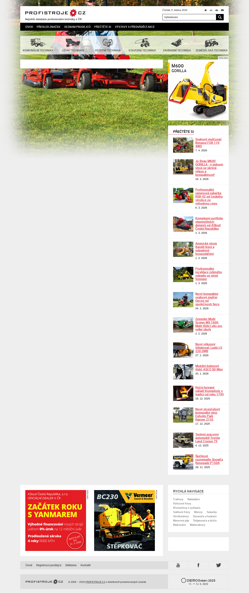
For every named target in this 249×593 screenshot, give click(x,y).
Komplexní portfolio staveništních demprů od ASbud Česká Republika (209, 223)
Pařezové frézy (182, 503)
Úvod (29, 27)
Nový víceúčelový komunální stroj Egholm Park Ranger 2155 (207, 414)
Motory (198, 512)
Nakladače (193, 499)
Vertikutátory (181, 516)
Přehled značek (48, 27)
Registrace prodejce (48, 565)
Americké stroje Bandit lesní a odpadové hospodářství (206, 248)
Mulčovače (179, 525)
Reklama (71, 565)
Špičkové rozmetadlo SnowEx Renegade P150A (209, 459)
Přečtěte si (102, 27)
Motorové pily (181, 520)
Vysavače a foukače (205, 516)
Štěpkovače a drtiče (205, 520)
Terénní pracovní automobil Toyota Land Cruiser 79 (207, 437)
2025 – (198, 582)
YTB (179, 565)
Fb (199, 565)
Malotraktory (197, 525)
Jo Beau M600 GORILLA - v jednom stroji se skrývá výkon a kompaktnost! (209, 168)
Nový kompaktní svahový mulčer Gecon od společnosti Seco (207, 299)
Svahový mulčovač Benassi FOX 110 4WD (208, 142)
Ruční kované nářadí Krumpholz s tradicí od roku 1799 (209, 390)
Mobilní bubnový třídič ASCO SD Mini (209, 367)
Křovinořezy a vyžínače (186, 508)
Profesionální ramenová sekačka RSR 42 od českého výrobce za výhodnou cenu (209, 196)
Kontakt (86, 565)
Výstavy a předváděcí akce (135, 27)
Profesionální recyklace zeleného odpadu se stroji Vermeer (208, 273)
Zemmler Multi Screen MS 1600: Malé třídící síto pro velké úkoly (208, 324)
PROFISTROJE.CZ (55, 13)
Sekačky (212, 512)
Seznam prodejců (77, 27)
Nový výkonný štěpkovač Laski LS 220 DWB (208, 347)
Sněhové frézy (181, 512)
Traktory (178, 499)
